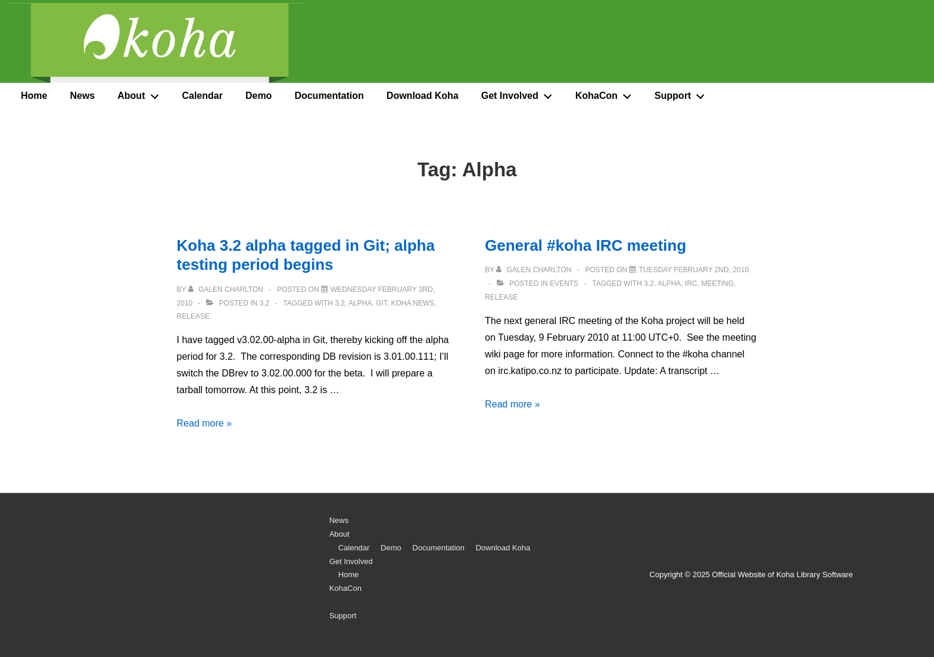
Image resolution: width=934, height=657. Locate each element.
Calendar (202, 96)
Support (683, 93)
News (82, 96)
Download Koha (423, 96)
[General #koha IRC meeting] (694, 270)
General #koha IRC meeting (585, 245)
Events (564, 283)
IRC (691, 283)
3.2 (265, 303)
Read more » (204, 423)
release (193, 316)
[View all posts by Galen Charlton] (227, 289)
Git (381, 303)
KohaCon (606, 93)
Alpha (360, 303)
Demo (258, 96)
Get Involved (520, 93)
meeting (717, 283)
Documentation (328, 96)
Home (34, 96)
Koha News (412, 303)
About (141, 93)
